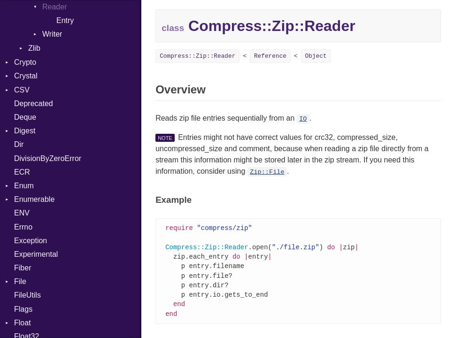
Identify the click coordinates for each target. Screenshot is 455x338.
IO (303, 119)
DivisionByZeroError (47, 158)
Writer (52, 34)
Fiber (22, 268)
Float (22, 323)
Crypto (25, 62)
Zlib (34, 48)
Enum (24, 186)
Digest (24, 131)
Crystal (26, 76)
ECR (22, 172)
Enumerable (34, 199)
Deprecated (33, 104)
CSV (22, 90)
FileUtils (27, 295)
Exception (30, 241)
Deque (25, 117)
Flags (23, 309)
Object (316, 56)
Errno (23, 227)
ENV (22, 213)
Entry (65, 20)
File (20, 281)
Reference (270, 56)
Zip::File (267, 172)
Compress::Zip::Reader (197, 56)
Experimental (36, 254)
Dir (18, 144)
